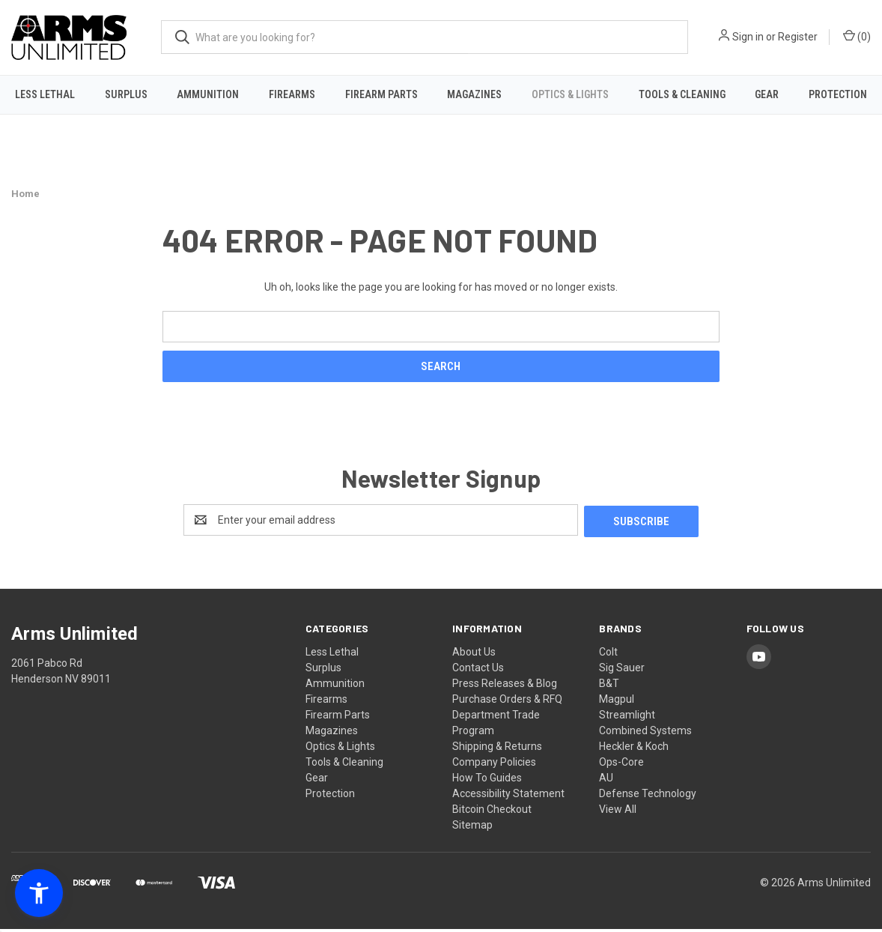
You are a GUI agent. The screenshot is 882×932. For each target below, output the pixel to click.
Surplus (126, 94)
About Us (474, 655)
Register (798, 37)
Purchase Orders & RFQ (507, 702)
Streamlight (627, 718)
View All (617, 812)
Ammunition (208, 94)
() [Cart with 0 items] (857, 36)
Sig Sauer (622, 671)
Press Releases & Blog (504, 686)
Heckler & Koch (634, 749)
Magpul (616, 702)
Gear (767, 94)
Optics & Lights (570, 94)
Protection (330, 796)
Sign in (748, 37)
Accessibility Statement (508, 796)
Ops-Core (621, 765)
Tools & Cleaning (682, 94)
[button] (39, 893)
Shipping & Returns (497, 749)
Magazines (474, 94)
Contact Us (478, 671)
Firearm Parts (381, 94)
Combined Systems (645, 733)
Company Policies (494, 765)
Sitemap (472, 828)
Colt (608, 655)
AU (606, 781)
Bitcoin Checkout (492, 812)
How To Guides (487, 781)
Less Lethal (45, 94)
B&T (609, 686)
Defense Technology (647, 796)
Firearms (292, 94)
